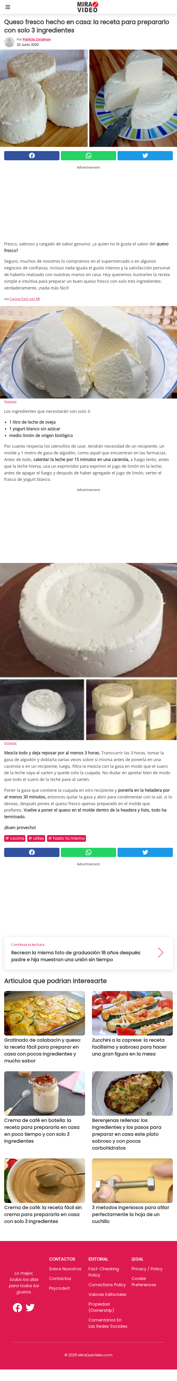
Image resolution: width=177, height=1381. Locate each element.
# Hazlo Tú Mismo (66, 838)
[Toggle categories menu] (8, 7)
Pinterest (10, 401)
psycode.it (59, 1288)
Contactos (60, 1278)
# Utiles (36, 838)
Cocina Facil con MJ (25, 298)
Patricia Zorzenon (37, 39)
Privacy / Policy (147, 1269)
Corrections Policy (107, 1285)
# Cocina (14, 838)
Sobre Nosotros (65, 1269)
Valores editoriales (107, 1294)
